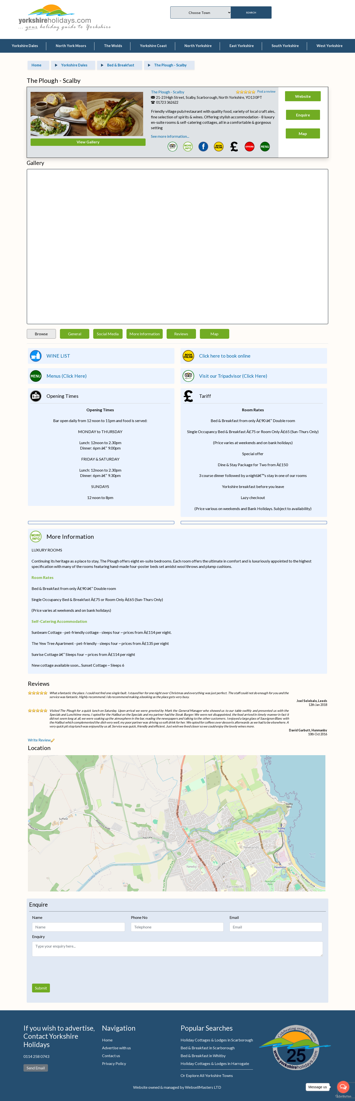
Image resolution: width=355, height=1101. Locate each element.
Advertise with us (116, 1047)
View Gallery (88, 141)
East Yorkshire (241, 46)
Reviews (181, 333)
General (74, 333)
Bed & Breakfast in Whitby (203, 1055)
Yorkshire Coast (153, 46)
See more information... (170, 136)
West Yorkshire (330, 46)
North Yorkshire (198, 46)
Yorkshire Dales (25, 46)
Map (214, 333)
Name (37, 917)
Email (234, 917)
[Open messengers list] (343, 1087)
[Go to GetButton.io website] (343, 1096)
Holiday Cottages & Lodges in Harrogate (215, 1063)
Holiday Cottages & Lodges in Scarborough (217, 1040)
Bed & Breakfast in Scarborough (208, 1047)
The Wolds (113, 46)
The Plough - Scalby (167, 91)
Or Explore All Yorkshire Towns (207, 1075)
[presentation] (69, 970)
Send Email (36, 1067)
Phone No (139, 917)
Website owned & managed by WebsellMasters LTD (177, 1087)
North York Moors (71, 46)
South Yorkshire (285, 46)
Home (107, 1040)
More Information (144, 333)
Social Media (108, 333)
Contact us (111, 1055)
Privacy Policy (114, 1063)
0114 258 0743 (36, 1056)
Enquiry (38, 936)
